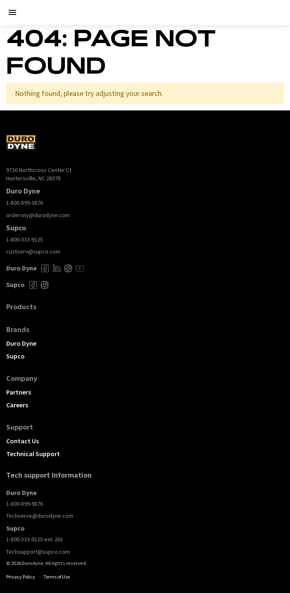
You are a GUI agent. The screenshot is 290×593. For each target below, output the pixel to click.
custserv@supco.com (33, 251)
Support (19, 427)
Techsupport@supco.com (38, 551)
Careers (17, 405)
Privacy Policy (20, 577)
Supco (15, 356)
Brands (17, 329)
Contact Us (22, 441)
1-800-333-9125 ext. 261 (34, 539)
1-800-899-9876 (24, 503)
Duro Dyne (21, 343)
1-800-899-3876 (24, 202)
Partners (18, 392)
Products (21, 306)
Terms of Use (56, 577)
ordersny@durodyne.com (38, 215)
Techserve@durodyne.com (39, 515)
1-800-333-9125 (24, 239)
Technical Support (33, 454)
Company (21, 378)
